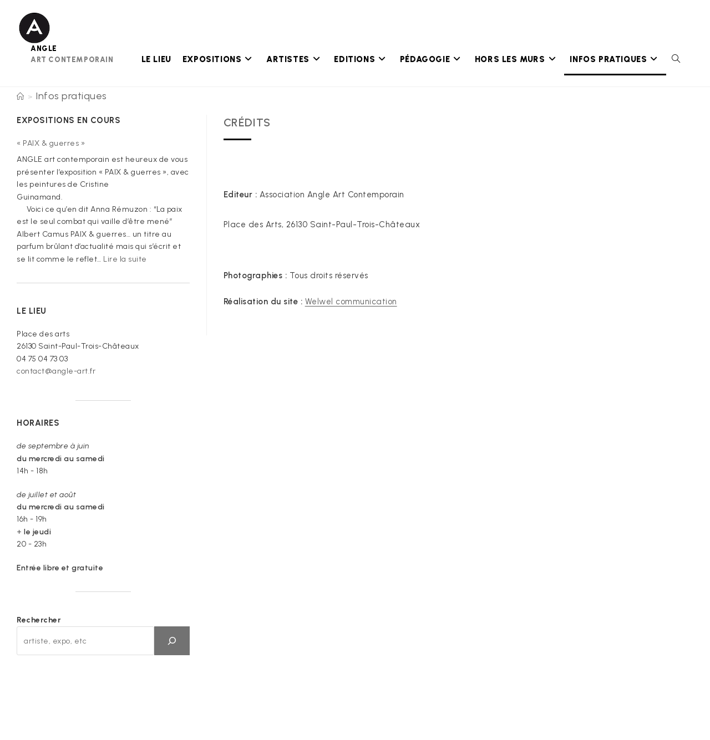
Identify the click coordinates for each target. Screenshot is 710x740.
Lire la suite (125, 259)
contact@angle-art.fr (56, 371)
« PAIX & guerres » (51, 143)
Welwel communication (351, 302)
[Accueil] (20, 97)
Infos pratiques (71, 96)
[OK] (172, 640)
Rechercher (39, 620)
